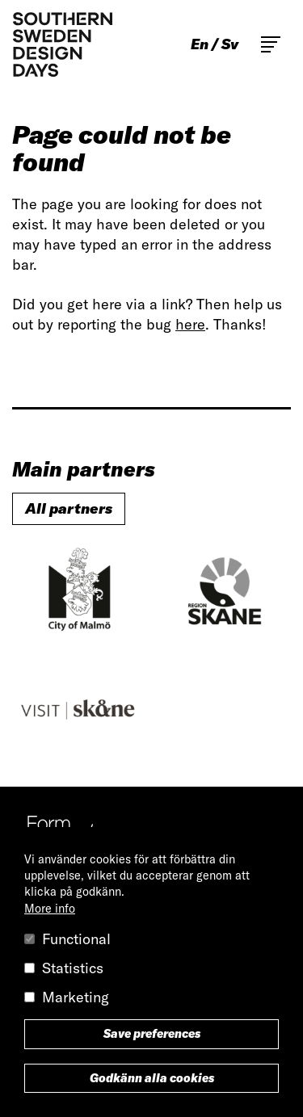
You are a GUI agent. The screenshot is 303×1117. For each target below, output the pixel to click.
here (190, 324)
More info (49, 908)
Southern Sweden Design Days (62, 44)
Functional (76, 939)
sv (229, 44)
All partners (68, 508)
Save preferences (151, 1034)
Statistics (72, 968)
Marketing (75, 997)
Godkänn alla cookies (152, 1078)
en (199, 44)
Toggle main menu (270, 44)
